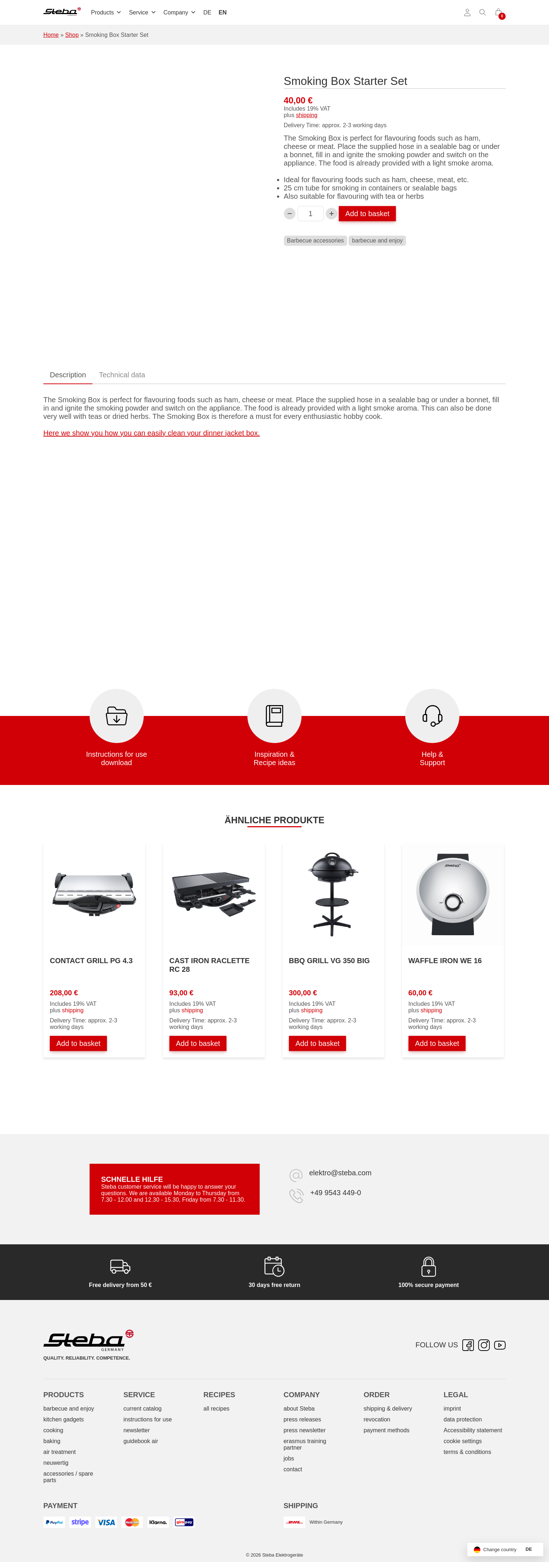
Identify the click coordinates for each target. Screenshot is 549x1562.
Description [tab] (68, 375)
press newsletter (305, 1430)
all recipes (216, 1409)
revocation (377, 1419)
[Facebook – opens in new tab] (468, 1345)
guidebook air (141, 1441)
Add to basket (367, 214)
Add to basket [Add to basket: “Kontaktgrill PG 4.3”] (78, 1043)
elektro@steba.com (340, 1173)
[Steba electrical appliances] (62, 12)
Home (51, 35)
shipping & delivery (388, 1409)
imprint (452, 1409)
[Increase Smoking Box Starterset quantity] (331, 213)
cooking (53, 1430)
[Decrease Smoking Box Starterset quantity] (289, 213)
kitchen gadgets (63, 1419)
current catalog (143, 1409)
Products (106, 12)
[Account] (467, 12)
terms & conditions (467, 1452)
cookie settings (463, 1441)
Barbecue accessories (315, 240)
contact (293, 1469)
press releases (302, 1419)
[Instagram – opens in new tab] (484, 1345)
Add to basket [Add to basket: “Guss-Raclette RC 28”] (198, 1043)
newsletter (137, 1430)
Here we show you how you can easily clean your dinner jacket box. (151, 433)
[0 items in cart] (498, 12)
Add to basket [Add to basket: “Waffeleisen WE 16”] (437, 1043)
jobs (289, 1458)
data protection (463, 1419)
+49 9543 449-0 (335, 1193)
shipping (306, 115)
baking (51, 1441)
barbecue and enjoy (377, 240)
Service (142, 12)
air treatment (59, 1452)
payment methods (387, 1430)
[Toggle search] (483, 12)
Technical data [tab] (122, 375)
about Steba (299, 1409)
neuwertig (55, 1463)
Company (180, 12)
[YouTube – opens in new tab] (500, 1345)
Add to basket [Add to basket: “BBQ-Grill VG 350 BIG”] (317, 1043)
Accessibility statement (473, 1430)
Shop (71, 35)
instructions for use (148, 1419)
